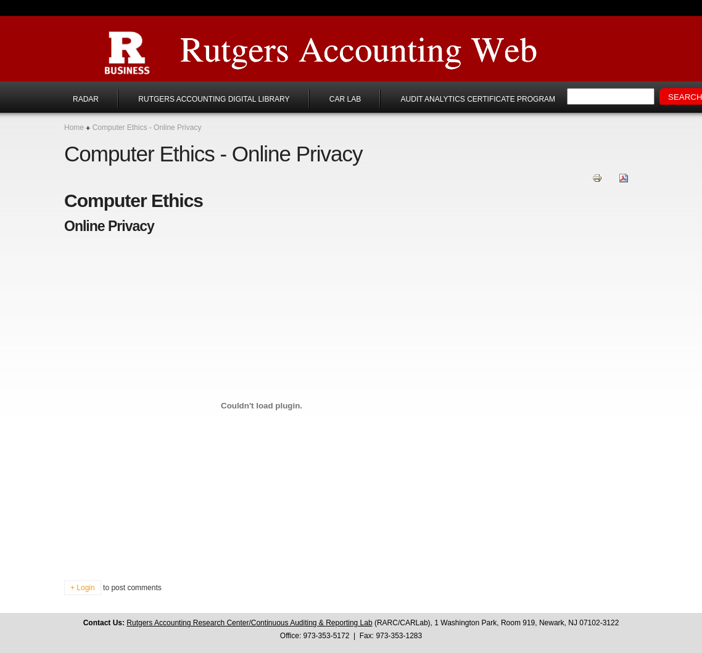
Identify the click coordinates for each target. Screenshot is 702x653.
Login (85, 587)
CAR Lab (345, 99)
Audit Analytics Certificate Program (478, 99)
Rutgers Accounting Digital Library (213, 99)
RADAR (86, 99)
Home (74, 127)
